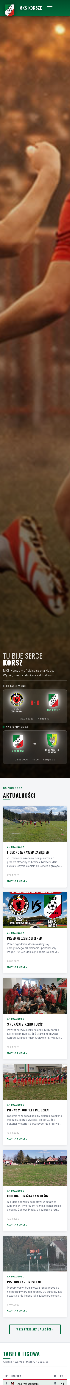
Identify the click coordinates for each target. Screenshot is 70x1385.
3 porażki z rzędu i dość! (25, 1024)
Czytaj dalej (19, 881)
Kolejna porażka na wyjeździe (29, 1196)
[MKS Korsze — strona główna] (22, 8)
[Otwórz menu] (50, 8)
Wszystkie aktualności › (34, 1329)
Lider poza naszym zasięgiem (28, 852)
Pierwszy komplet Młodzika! (28, 1110)
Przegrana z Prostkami (25, 1282)
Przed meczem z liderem (24, 938)
